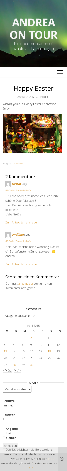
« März (7, 370)
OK (31, 468)
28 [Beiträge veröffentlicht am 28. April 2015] (14, 365)
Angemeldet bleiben (12, 433)
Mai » (17, 370)
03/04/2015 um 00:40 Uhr (18, 190)
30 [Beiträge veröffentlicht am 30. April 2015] (31, 365)
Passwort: (9, 417)
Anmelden (10, 446)
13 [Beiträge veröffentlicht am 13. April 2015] (5, 351)
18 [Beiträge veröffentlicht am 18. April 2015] (49, 351)
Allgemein (18, 163)
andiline (44, 97)
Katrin (16, 184)
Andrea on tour (33, 28)
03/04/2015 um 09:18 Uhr (18, 241)
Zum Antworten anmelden (21, 222)
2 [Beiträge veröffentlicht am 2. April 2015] (31, 338)
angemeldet (25, 284)
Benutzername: (9, 403)
